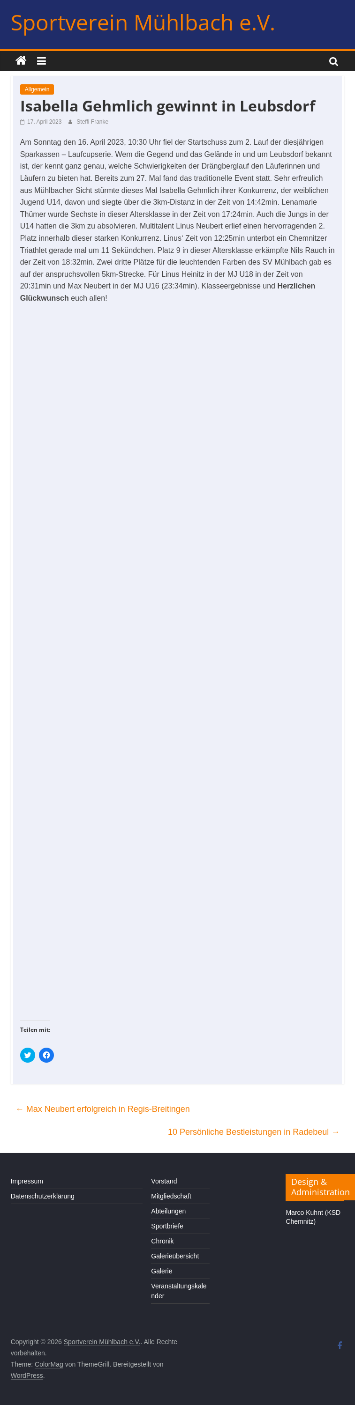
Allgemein (37, 89)
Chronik (162, 1241)
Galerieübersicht (175, 1256)
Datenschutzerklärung (43, 1196)
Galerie (161, 1271)
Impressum (27, 1181)
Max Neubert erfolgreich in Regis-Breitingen (102, 1109)
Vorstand (164, 1181)
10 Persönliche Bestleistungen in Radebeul (254, 1132)
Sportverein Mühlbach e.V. (143, 22)
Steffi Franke (92, 121)
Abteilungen (168, 1211)
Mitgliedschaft (171, 1196)
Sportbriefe (167, 1226)
